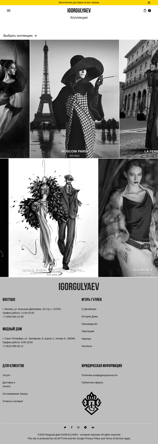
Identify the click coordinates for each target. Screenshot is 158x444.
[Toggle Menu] (8, 11)
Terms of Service (115, 438)
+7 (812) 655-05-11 (13, 346)
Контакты (87, 346)
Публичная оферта (92, 382)
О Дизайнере (89, 309)
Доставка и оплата (9, 384)
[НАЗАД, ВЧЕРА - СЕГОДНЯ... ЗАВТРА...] (48, 218)
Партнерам (88, 331)
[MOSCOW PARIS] (79, 99)
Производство (89, 324)
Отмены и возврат (13, 401)
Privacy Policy (92, 438)
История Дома (90, 316)
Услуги (6, 375)
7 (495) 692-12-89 (13, 316)
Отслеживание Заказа (15, 393)
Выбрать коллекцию (18, 35)
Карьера (86, 338)
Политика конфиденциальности (99, 375)
